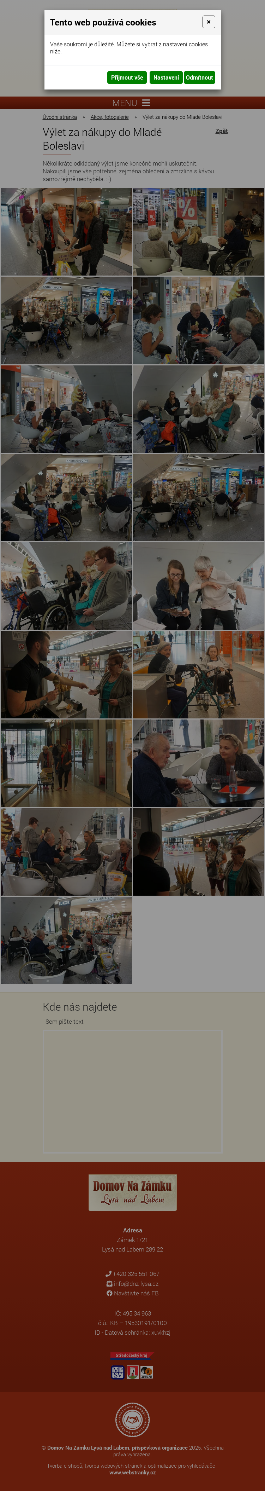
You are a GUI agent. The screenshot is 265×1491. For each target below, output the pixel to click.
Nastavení (166, 77)
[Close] (209, 22)
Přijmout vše (127, 77)
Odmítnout (199, 77)
